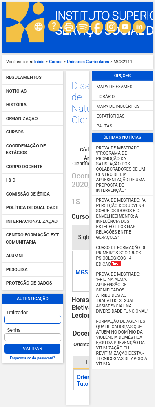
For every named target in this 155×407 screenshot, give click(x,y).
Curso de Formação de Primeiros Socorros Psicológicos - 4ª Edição (121, 256)
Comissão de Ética (28, 194)
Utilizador (17, 313)
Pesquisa (17, 269)
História (16, 105)
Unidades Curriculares (88, 61)
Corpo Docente (24, 166)
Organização (22, 118)
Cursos (55, 61)
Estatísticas (111, 116)
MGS (81, 272)
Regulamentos (24, 77)
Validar (32, 348)
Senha (14, 330)
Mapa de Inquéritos (118, 106)
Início (39, 61)
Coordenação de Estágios (26, 149)
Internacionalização (32, 221)
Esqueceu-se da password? (32, 358)
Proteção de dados (29, 283)
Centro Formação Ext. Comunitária (33, 239)
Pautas (104, 126)
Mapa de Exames (115, 86)
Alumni (14, 256)
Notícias (16, 91)
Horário (106, 96)
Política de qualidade (32, 208)
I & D (11, 180)
